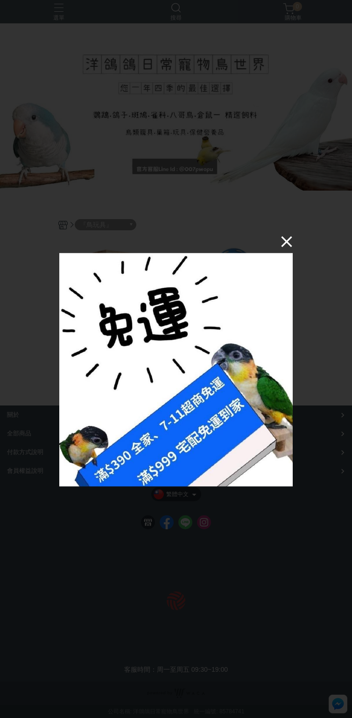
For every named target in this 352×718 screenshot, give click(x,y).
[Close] (286, 241)
